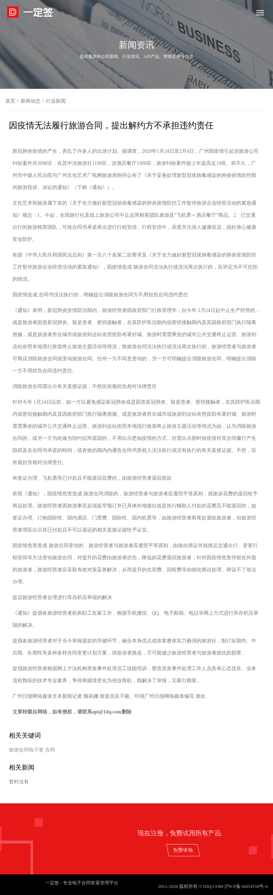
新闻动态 (31, 101)
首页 (10, 101)
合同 (50, 750)
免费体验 (240, 849)
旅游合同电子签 (26, 750)
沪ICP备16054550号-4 (246, 886)
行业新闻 (56, 101)
